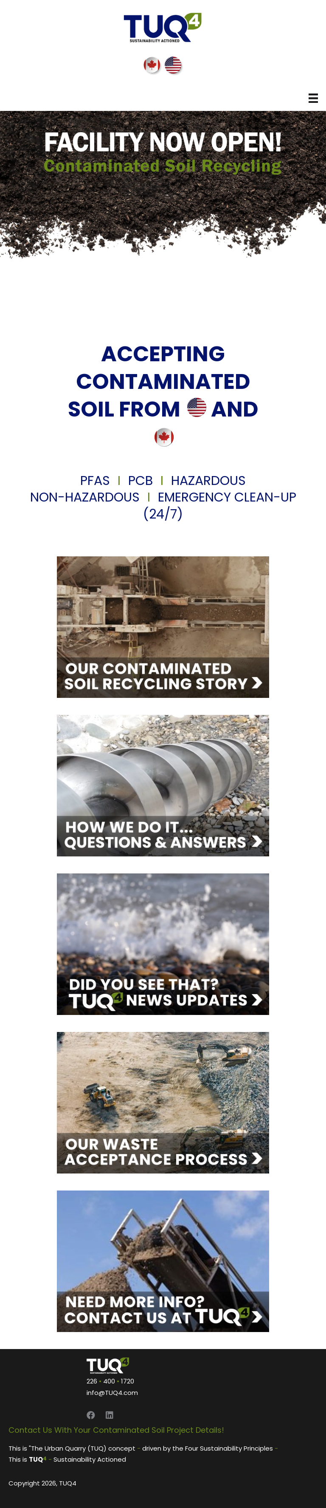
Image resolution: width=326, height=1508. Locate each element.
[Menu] (313, 98)
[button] (90, 1415)
